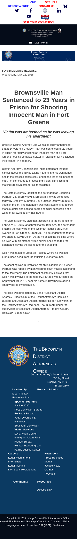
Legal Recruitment (19, 457)
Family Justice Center (27, 449)
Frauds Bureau (23, 441)
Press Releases (54, 457)
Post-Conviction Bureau (28, 409)
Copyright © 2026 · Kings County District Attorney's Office (38, 518)
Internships (14, 461)
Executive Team (21, 397)
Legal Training (16, 465)
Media (48, 461)
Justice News (52, 465)
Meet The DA (20, 393)
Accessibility (44, 489)
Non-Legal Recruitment (22, 469)
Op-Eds (49, 469)
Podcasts (50, 473)
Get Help (31, 521)
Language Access (15, 525)
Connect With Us (60, 521)
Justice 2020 (21, 405)
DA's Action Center (25, 433)
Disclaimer (58, 525)
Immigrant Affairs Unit (27, 437)
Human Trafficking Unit (27, 445)
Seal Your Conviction (26, 425)
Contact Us (43, 521)
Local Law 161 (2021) (39, 525)
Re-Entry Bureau (24, 413)
